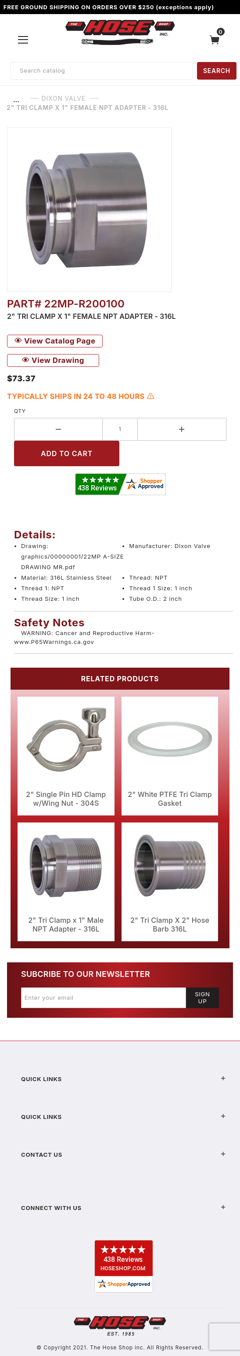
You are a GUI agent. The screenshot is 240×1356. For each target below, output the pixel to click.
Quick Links (123, 1078)
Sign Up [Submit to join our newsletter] (202, 998)
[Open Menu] (23, 39)
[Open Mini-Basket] (216, 40)
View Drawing (53, 360)
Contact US (123, 1154)
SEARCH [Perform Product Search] (216, 70)
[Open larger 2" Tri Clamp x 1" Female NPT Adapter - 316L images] (120, 209)
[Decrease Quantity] (58, 429)
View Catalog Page (54, 340)
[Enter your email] (103, 997)
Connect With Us (123, 1207)
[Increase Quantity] (182, 429)
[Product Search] (102, 71)
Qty (20, 411)
